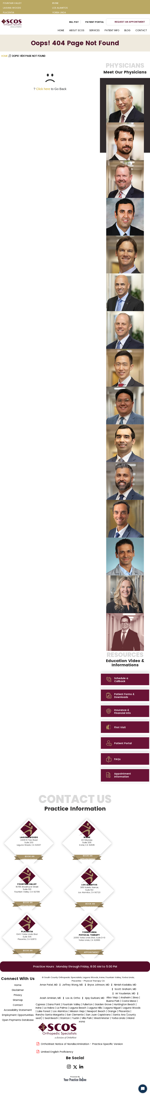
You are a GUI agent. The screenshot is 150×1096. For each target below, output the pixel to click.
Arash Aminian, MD (50, 998)
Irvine (87, 837)
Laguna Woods (29, 837)
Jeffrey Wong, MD (72, 984)
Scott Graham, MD (125, 989)
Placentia (27, 931)
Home (61, 30)
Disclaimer (18, 990)
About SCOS (76, 30)
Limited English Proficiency (57, 1052)
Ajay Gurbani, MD (94, 998)
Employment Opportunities (18, 1015)
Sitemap (18, 1000)
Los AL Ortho (73, 998)
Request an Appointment (130, 21)
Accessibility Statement (18, 1010)
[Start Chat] (142, 1088)
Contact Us (75, 805)
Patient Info (112, 30)
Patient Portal (94, 22)
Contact (141, 30)
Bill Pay (74, 22)
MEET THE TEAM (125, 662)
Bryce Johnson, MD (98, 984)
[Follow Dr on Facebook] (62, 1066)
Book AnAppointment (29, 858)
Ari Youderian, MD (125, 993)
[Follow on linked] (81, 1066)
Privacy (18, 995)
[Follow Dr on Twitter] (75, 1066)
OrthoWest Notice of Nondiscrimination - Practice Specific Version (82, 1044)
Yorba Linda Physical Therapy (89, 933)
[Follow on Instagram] (68, 1066)
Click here (43, 89)
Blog (127, 30)
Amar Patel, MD (49, 984)
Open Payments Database (18, 1020)
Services (94, 30)
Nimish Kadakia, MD (125, 984)
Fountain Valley (27, 884)
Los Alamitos (89, 884)
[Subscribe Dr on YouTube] (87, 1066)
